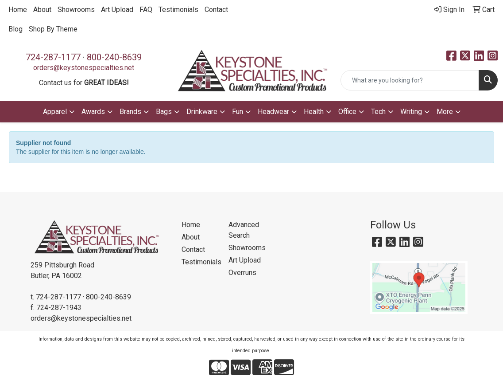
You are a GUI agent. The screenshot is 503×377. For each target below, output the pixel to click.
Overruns (242, 272)
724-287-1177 (53, 57)
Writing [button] (411, 111)
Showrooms (76, 9)
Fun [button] (237, 111)
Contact (216, 9)
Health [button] (314, 111)
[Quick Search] (409, 80)
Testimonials (178, 9)
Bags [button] (164, 111)
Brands (130, 111)
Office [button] (347, 111)
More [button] (445, 111)
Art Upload (117, 9)
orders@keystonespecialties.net (83, 67)
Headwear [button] (273, 111)
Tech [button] (378, 111)
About (42, 9)
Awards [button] (93, 111)
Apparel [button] (55, 111)
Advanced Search (243, 230)
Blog (15, 29)
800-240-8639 (114, 57)
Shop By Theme (53, 29)
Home (17, 9)
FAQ (145, 9)
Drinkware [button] (201, 111)
